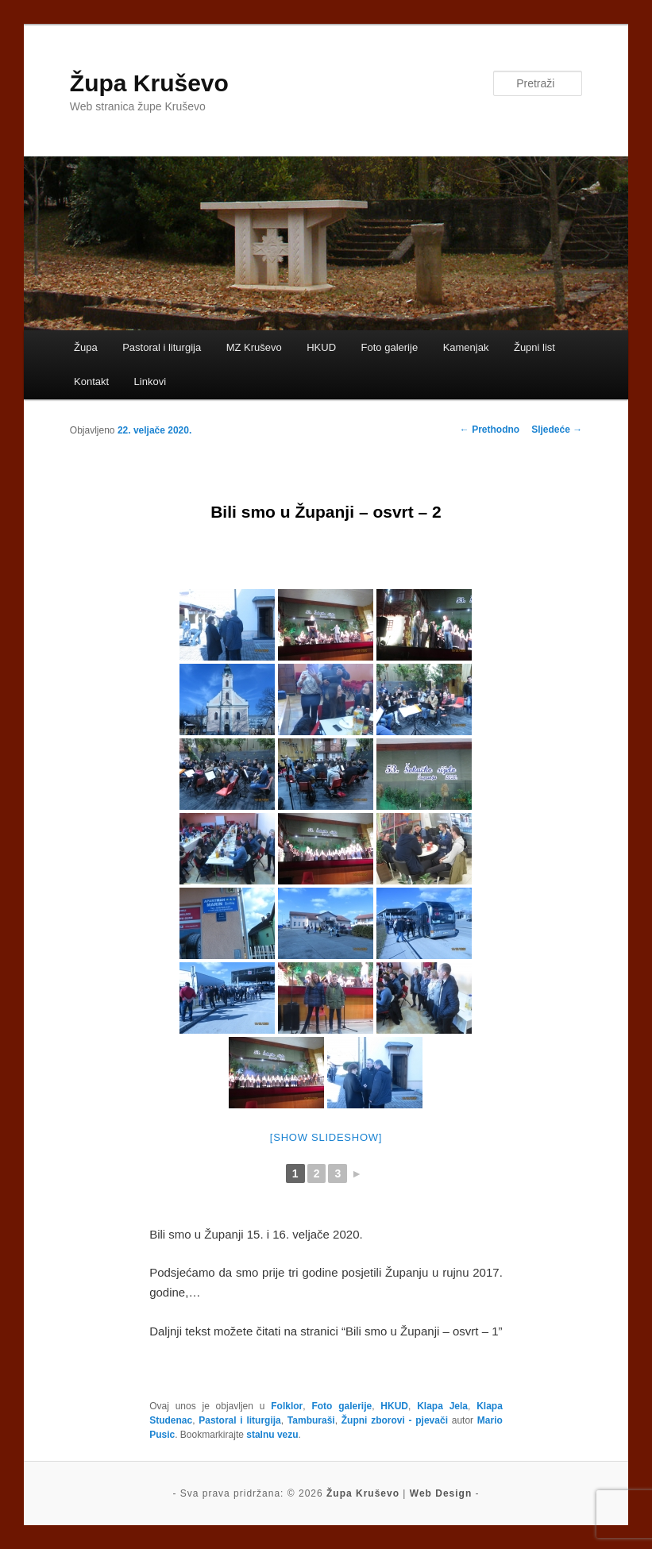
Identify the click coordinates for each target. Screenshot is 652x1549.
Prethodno (489, 429)
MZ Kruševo (254, 347)
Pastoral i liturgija (161, 347)
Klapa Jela (442, 1406)
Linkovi (150, 381)
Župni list (534, 347)
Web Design (441, 1493)
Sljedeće (556, 429)
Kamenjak (466, 347)
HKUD (321, 347)
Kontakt (91, 381)
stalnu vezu (272, 1434)
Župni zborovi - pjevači (394, 1420)
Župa (86, 347)
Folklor (287, 1406)
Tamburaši (311, 1420)
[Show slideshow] (326, 1137)
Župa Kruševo (149, 83)
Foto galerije (390, 347)
